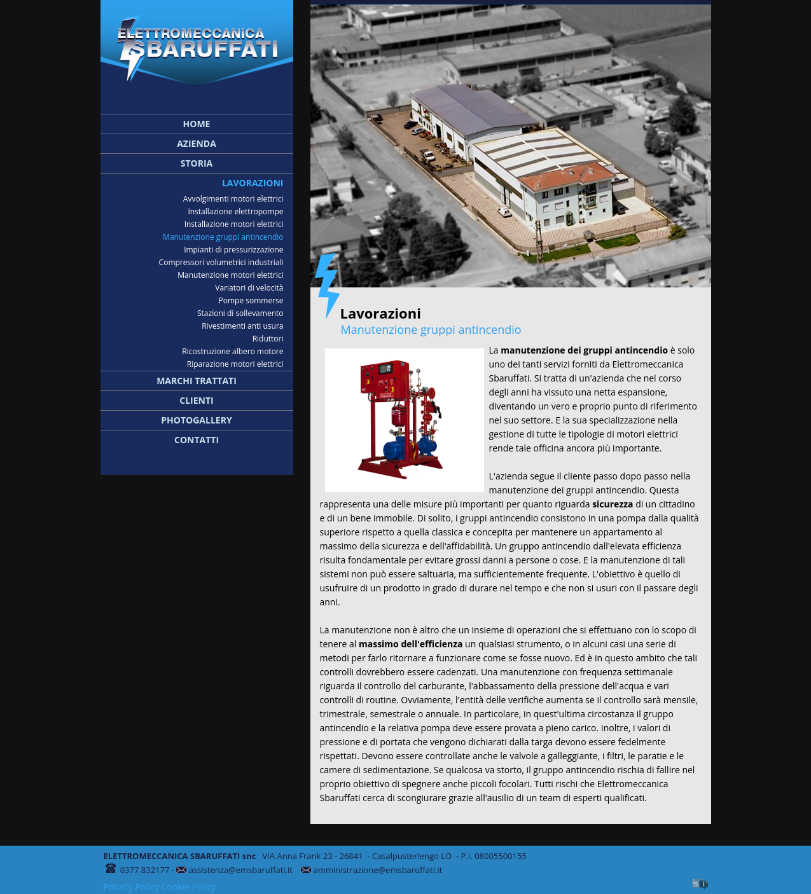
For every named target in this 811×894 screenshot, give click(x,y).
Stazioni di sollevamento (240, 313)
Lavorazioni (253, 183)
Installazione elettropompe (235, 211)
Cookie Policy (189, 887)
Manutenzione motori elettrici (230, 275)
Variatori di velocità (249, 287)
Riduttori (268, 338)
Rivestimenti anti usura (242, 325)
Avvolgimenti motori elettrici (233, 198)
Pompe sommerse (251, 300)
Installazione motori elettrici (234, 224)
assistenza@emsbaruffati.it (242, 870)
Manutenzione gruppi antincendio (223, 236)
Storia (197, 163)
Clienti (196, 400)
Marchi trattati (196, 381)
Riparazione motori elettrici (235, 364)
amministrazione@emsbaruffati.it (378, 870)
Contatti (196, 440)
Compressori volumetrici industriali (221, 262)
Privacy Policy (131, 887)
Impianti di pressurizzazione (233, 249)
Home (197, 124)
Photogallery (196, 420)
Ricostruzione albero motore (232, 351)
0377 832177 (145, 870)
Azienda (196, 143)
